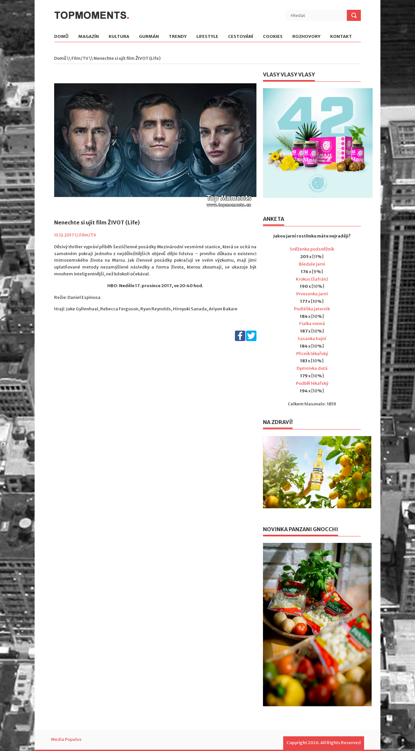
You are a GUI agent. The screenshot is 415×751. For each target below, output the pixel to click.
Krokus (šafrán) (312, 279)
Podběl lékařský (312, 383)
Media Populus (66, 739)
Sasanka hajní (312, 338)
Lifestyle (207, 36)
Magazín (88, 36)
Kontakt (341, 36)
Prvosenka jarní (312, 294)
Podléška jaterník (312, 309)
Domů (61, 36)
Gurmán (149, 36)
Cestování (240, 36)
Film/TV (79, 58)
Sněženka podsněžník (312, 249)
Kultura (119, 36)
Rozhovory (306, 36)
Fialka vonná (312, 323)
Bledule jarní (312, 264)
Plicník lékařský (312, 353)
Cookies (273, 36)
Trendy (178, 36)
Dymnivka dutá (312, 368)
